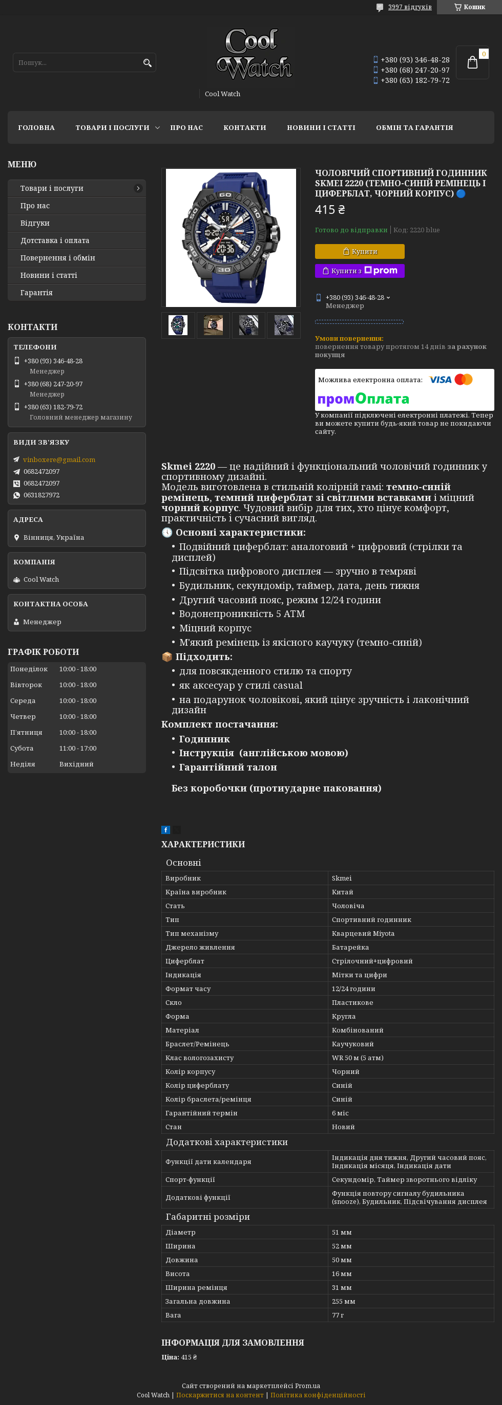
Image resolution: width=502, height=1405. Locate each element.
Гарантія (36, 292)
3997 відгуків (410, 7)
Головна (36, 127)
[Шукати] (147, 63)
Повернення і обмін (57, 257)
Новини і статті (321, 127)
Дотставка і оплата (55, 240)
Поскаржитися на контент (220, 1395)
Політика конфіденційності (318, 1395)
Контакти (244, 127)
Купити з (364, 271)
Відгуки (35, 223)
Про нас (186, 127)
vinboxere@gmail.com (59, 459)
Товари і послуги (112, 127)
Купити (365, 251)
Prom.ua (307, 1385)
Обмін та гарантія (414, 127)
